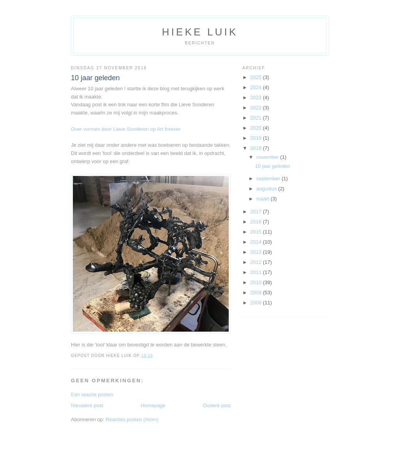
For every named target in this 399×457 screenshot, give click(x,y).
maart (263, 199)
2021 (256, 118)
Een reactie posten (92, 394)
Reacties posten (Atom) (132, 419)
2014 (256, 242)
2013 (256, 252)
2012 (256, 262)
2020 (256, 128)
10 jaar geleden (95, 78)
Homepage (153, 405)
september (269, 178)
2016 (256, 222)
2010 (256, 282)
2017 (256, 211)
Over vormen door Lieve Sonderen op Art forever (125, 129)
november (268, 157)
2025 (256, 77)
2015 (256, 232)
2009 (256, 292)
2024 (256, 87)
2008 (256, 303)
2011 (256, 272)
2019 (256, 138)
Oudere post (217, 405)
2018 (256, 148)
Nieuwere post (87, 405)
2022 (256, 108)
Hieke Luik (200, 32)
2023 (256, 97)
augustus (267, 189)
